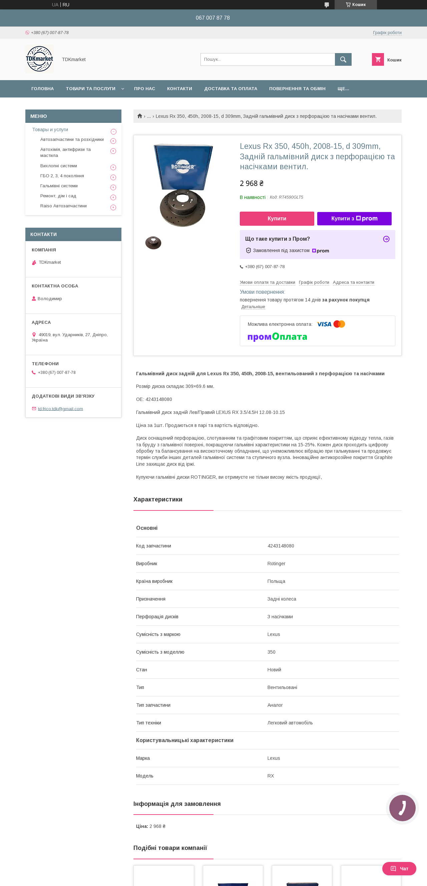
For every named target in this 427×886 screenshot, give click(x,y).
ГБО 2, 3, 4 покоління (62, 175)
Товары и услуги (50, 129)
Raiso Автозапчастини (63, 205)
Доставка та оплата (230, 88)
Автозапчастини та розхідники (72, 139)
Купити (277, 218)
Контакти (179, 88)
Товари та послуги (90, 88)
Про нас (144, 88)
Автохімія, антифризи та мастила (65, 152)
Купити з (354, 219)
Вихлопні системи (58, 165)
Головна (42, 88)
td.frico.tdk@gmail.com (60, 408)
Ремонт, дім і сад (58, 195)
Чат (399, 869)
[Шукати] (343, 59)
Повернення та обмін (297, 88)
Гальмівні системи (59, 185)
